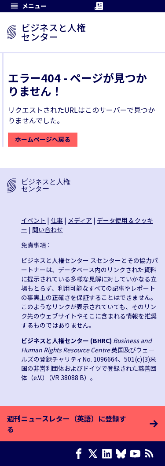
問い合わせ (47, 229)
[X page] (95, 453)
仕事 (57, 220)
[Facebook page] (80, 453)
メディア (80, 220)
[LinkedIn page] (109, 453)
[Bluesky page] (123, 453)
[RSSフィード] (151, 453)
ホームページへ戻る (42, 139)
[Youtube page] (137, 453)
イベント (33, 220)
